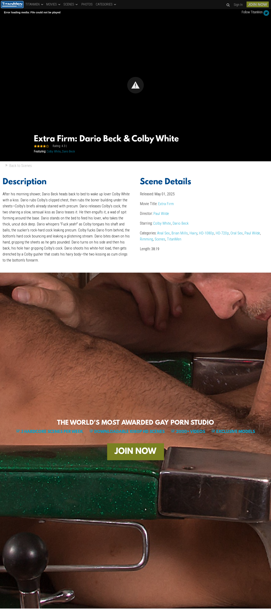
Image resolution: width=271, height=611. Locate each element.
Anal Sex (163, 233)
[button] (135, 85)
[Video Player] (135, 85)
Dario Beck (68, 151)
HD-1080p (206, 233)
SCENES (70, 4)
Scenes (160, 239)
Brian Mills (179, 233)
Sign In (238, 5)
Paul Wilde (161, 213)
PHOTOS (87, 4)
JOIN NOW (257, 5)
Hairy (193, 233)
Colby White (54, 151)
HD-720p (222, 233)
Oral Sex (237, 233)
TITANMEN (34, 4)
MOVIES (53, 4)
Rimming (146, 239)
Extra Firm (166, 204)
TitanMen (174, 239)
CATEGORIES (106, 4)
